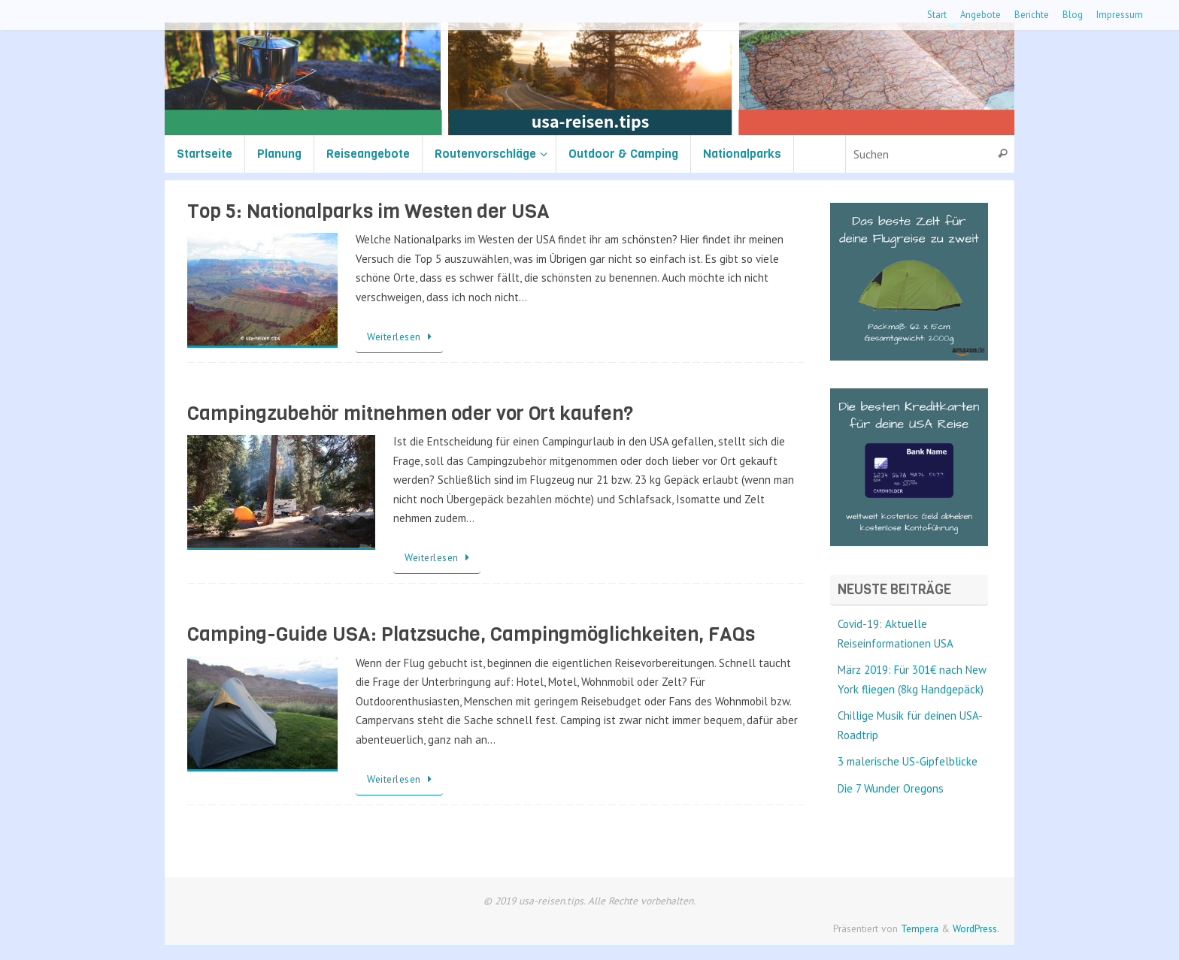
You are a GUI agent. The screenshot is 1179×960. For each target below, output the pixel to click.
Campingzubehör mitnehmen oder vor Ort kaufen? (410, 413)
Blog (1072, 14)
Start (937, 14)
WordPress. (976, 928)
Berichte (1031, 14)
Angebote (980, 14)
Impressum (1119, 14)
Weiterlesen (402, 336)
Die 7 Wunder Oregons (891, 788)
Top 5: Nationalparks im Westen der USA (368, 211)
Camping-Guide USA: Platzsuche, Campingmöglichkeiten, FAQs (471, 634)
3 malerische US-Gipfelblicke (907, 761)
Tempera (919, 928)
